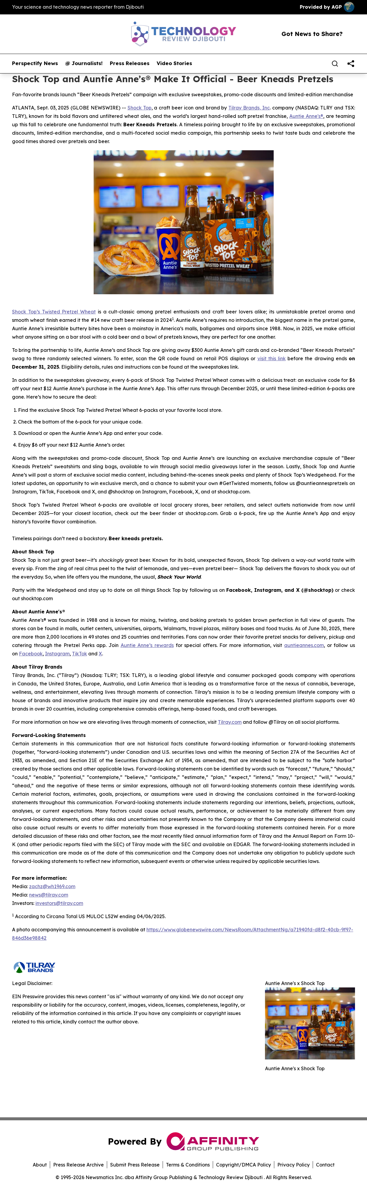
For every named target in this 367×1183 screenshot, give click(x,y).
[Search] (335, 63)
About (40, 1165)
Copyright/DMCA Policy (243, 1165)
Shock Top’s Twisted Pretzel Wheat (54, 312)
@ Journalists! (84, 63)
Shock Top (140, 108)
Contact (325, 1165)
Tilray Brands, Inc (249, 108)
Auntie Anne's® (306, 116)
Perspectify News (35, 63)
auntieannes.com (304, 645)
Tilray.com (230, 722)
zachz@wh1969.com (52, 886)
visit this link (271, 358)
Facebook (31, 654)
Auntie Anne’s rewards (147, 645)
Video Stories (174, 63)
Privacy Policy (293, 1165)
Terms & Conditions (188, 1165)
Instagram (57, 654)
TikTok (79, 654)
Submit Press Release (135, 1165)
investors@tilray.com (59, 903)
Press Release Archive (78, 1165)
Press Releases (129, 63)
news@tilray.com (48, 895)
